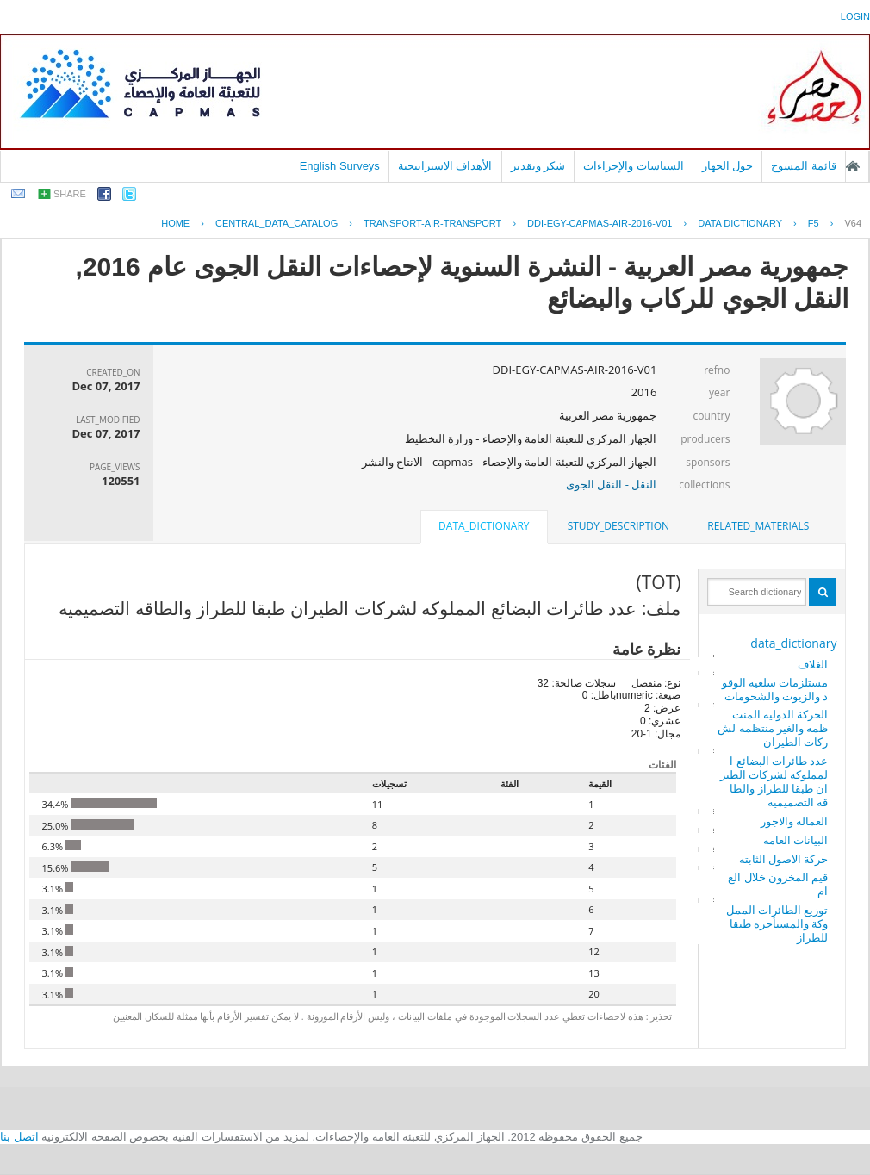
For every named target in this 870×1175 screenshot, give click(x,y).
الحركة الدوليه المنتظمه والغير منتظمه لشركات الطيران (773, 728)
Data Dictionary (740, 223)
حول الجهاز (728, 165)
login (855, 16)
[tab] (758, 526)
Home (175, 223)
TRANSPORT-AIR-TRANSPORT (432, 223)
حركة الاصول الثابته (784, 859)
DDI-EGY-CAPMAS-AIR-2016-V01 (599, 223)
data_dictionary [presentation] (483, 526)
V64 (852, 223)
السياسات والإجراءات (633, 165)
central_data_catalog (276, 223)
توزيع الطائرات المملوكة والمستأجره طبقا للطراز (777, 923)
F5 (813, 223)
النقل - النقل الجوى (611, 484)
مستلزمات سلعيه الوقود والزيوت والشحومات (775, 689)
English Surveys (340, 165)
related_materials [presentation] (758, 526)
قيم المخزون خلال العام (778, 884)
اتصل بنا (19, 1136)
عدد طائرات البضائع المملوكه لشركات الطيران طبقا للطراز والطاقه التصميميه (774, 781)
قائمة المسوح (803, 165)
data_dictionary (793, 643)
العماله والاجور (794, 821)
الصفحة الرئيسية (853, 166)
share (69, 194)
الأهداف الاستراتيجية (445, 165)
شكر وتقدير (538, 165)
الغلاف (813, 664)
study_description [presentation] (618, 526)
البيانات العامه (795, 840)
